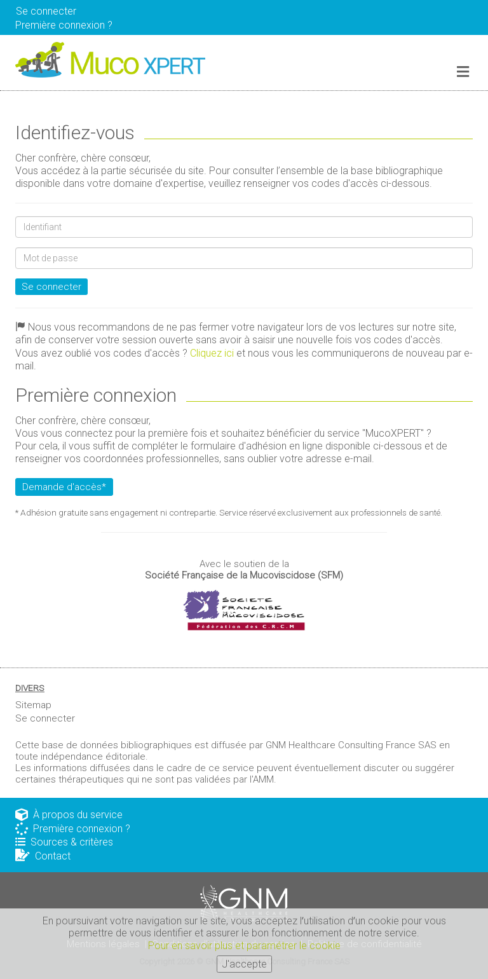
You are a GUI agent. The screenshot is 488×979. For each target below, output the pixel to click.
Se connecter (46, 11)
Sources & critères (64, 842)
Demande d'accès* (64, 487)
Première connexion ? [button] (63, 25)
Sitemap (33, 705)
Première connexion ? (72, 829)
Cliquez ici (212, 353)
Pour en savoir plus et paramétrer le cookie (244, 948)
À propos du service (69, 815)
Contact (43, 856)
